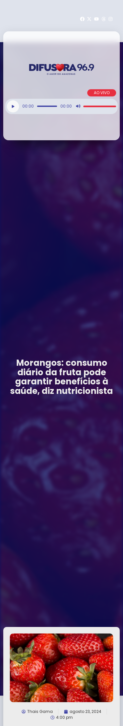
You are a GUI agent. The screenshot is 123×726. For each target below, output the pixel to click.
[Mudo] (78, 106)
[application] (61, 106)
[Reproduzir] (13, 106)
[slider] (47, 106)
